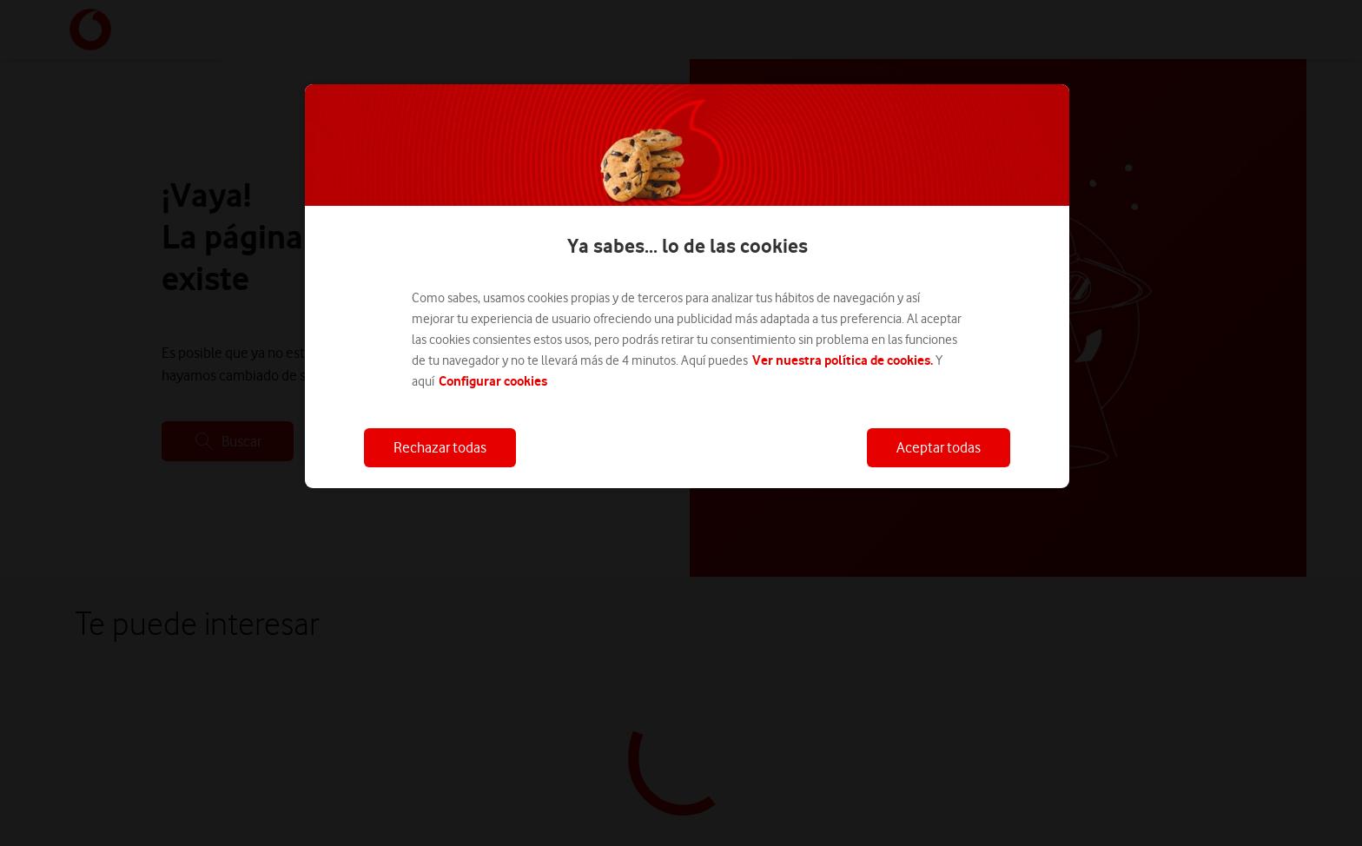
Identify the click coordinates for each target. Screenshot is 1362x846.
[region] (687, 286)
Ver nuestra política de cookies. (842, 360)
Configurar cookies (493, 381)
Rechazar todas (439, 447)
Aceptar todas (938, 447)
